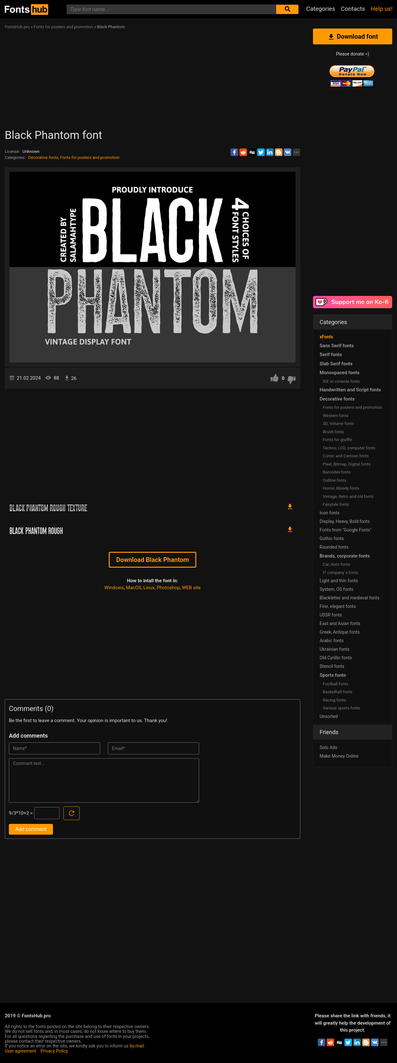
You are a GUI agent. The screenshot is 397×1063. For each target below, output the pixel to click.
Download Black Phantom (152, 560)
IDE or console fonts (341, 381)
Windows (114, 587)
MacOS (133, 587)
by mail (137, 1045)
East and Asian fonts (340, 623)
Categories (320, 8)
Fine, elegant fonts (338, 606)
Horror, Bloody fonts (341, 488)
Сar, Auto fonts (336, 564)
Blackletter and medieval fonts (349, 597)
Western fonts (335, 415)
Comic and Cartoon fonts (346, 455)
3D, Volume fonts (338, 423)
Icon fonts (330, 512)
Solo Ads (328, 747)
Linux (149, 587)
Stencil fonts (332, 666)
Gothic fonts (332, 538)
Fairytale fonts (336, 504)
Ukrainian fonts (334, 649)
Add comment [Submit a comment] (31, 829)
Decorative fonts (43, 157)
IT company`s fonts (340, 572)
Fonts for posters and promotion (89, 157)
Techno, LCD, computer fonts (349, 448)
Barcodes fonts (337, 472)
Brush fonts (333, 431)
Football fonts (335, 683)
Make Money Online (339, 756)
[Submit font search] (287, 9)
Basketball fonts (337, 691)
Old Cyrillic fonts (336, 657)
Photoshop (168, 587)
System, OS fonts (336, 589)
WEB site (191, 587)
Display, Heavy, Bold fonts (345, 521)
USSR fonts (331, 614)
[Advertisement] (195, 81)
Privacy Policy (54, 1050)
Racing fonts (334, 700)
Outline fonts (334, 480)
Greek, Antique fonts (340, 632)
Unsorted (329, 716)
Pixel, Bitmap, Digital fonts (347, 464)
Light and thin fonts (339, 580)
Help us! (382, 8)
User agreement (20, 1050)
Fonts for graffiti (337, 439)
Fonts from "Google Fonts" (346, 529)
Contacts (353, 8)
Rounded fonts (334, 547)
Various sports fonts (341, 708)
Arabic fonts (332, 640)
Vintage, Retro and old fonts (348, 496)
